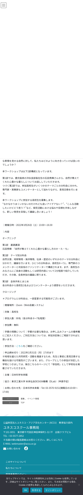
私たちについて (14, 468)
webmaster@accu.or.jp (24, 443)
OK (25, 490)
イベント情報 (33, 398)
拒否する (36, 490)
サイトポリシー (53, 490)
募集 (23, 398)
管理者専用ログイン (16, 474)
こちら (19, 346)
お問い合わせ (11, 448)
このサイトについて (16, 461)
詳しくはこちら (55, 439)
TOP (22, 402)
